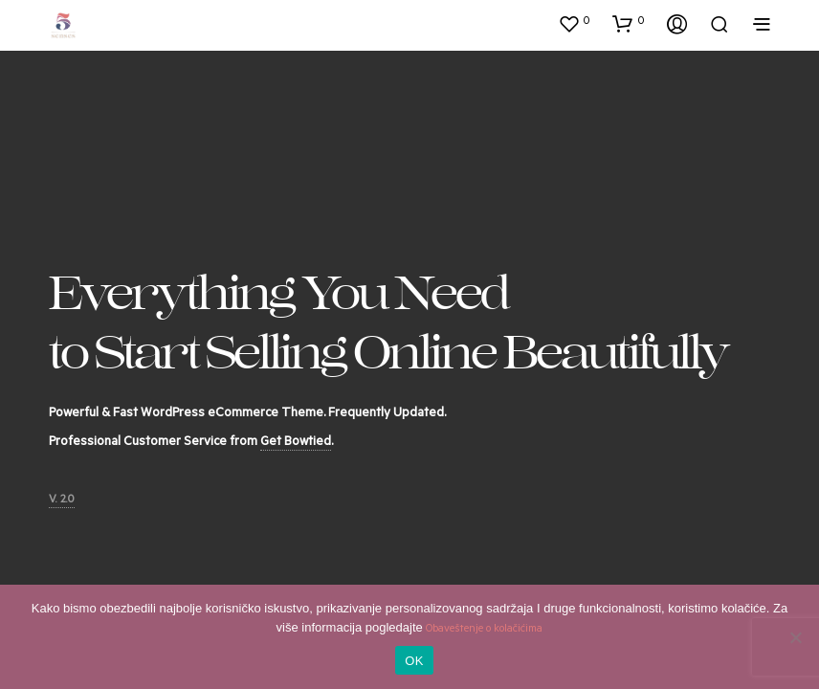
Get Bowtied (295, 442)
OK (414, 661)
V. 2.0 (62, 501)
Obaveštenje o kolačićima (484, 630)
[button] (574, 23)
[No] (795, 637)
